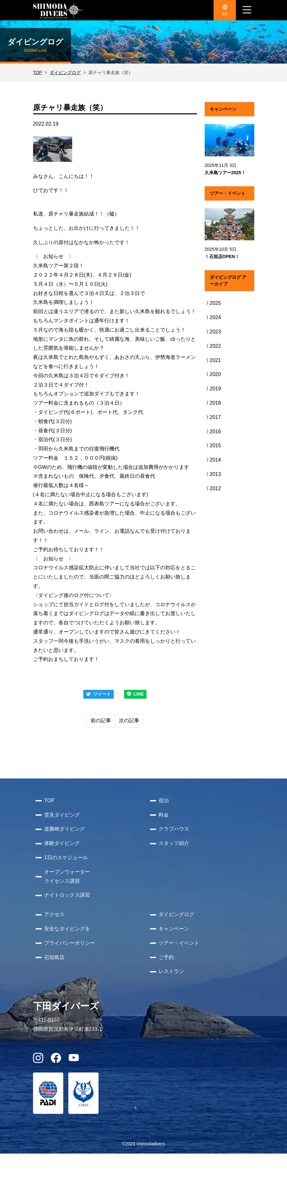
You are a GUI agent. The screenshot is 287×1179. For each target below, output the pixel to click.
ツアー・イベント (179, 943)
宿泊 (164, 800)
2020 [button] (213, 374)
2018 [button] (213, 403)
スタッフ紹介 (174, 843)
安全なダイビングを (67, 928)
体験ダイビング (62, 843)
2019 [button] (213, 388)
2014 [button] (213, 460)
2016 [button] (213, 431)
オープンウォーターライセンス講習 (67, 876)
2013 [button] (213, 474)
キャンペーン (174, 928)
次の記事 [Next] (129, 720)
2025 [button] (213, 303)
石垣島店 (54, 957)
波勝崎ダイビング (64, 829)
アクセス (54, 914)
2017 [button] (213, 417)
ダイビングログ (65, 72)
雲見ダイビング (62, 815)
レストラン (171, 971)
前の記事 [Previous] (101, 720)
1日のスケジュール (66, 857)
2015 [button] (213, 445)
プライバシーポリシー (69, 943)
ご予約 (166, 957)
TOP (37, 72)
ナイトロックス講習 (67, 895)
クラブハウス (174, 829)
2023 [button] (213, 331)
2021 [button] (213, 360)
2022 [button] (213, 346)
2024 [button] (213, 317)
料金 (164, 815)
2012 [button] (213, 488)
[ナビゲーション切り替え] (247, 10)
